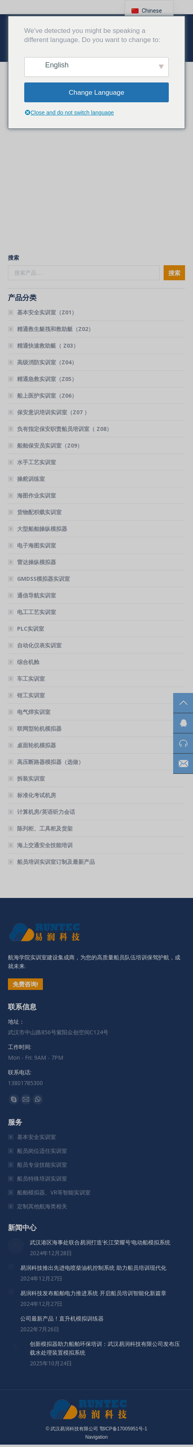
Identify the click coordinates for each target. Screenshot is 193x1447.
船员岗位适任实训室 (42, 1150)
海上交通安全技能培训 (45, 845)
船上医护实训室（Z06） (47, 395)
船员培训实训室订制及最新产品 (56, 861)
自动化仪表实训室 (39, 645)
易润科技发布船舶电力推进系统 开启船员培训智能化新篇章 (93, 1293)
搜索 (13, 257)
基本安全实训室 (36, 1137)
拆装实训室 (31, 778)
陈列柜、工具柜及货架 (45, 828)
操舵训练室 (31, 478)
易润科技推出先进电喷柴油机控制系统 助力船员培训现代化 (93, 1267)
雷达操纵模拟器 (36, 562)
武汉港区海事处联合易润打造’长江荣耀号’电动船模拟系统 (100, 1242)
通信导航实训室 (36, 595)
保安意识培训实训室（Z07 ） (53, 412)
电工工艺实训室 (36, 612)
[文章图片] (16, 1246)
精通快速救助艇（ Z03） (48, 345)
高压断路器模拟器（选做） (50, 762)
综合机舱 (28, 662)
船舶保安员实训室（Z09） (50, 445)
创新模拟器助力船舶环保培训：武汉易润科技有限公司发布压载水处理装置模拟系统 (105, 1348)
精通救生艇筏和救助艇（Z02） (55, 329)
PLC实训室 (30, 628)
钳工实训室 (31, 695)
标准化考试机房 (36, 795)
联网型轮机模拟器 (39, 728)
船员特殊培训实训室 (42, 1178)
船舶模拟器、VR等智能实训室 (54, 1192)
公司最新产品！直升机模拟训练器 (62, 1318)
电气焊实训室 (33, 712)
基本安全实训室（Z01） (47, 312)
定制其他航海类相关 (42, 1206)
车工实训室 (31, 678)
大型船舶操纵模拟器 (42, 528)
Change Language (96, 92)
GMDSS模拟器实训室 (43, 578)
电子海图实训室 (36, 545)
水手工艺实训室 (36, 462)
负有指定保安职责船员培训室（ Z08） (64, 429)
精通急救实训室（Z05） (47, 379)
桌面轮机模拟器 (36, 745)
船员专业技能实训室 (42, 1164)
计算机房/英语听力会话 (46, 811)
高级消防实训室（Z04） (47, 362)
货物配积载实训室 (39, 512)
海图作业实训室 (36, 495)
